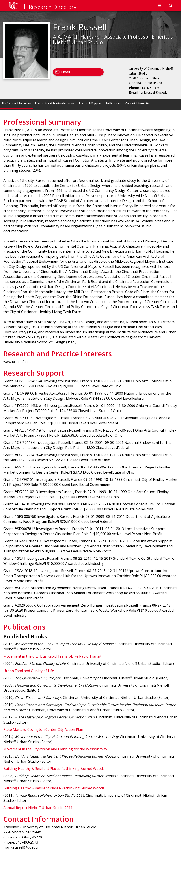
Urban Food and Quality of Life (28, 670)
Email (65, 71)
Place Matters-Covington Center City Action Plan (43, 729)
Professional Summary (16, 103)
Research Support (90, 103)
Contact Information (138, 103)
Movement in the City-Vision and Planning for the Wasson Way (55, 749)
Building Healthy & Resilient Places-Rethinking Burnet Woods (53, 768)
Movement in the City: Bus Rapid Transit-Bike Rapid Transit (52, 656)
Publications (113, 103)
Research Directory (53, 7)
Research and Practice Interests (55, 103)
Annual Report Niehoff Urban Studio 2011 (38, 807)
